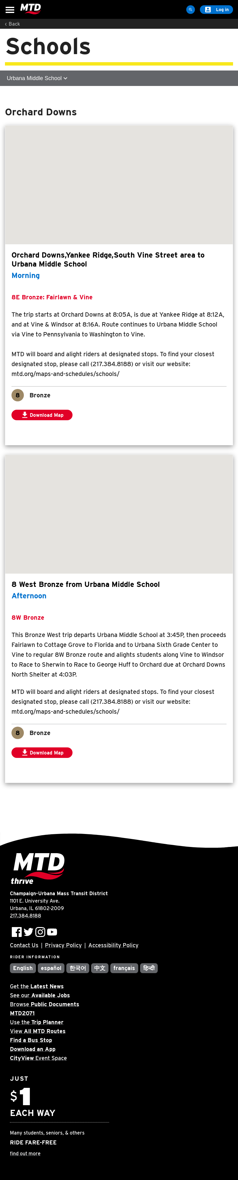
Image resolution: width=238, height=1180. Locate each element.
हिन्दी (149, 968)
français (124, 968)
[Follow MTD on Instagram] (40, 932)
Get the (37, 986)
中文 (99, 968)
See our (40, 995)
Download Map (46, 415)
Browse (44, 1004)
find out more (25, 1153)
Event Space (38, 1058)
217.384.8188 (25, 916)
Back (14, 24)
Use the (37, 1022)
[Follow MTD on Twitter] (28, 932)
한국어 (77, 968)
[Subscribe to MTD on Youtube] (52, 932)
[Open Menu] (10, 10)
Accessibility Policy (113, 945)
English (23, 968)
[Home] (30, 9)
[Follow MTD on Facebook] (17, 932)
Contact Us (24, 945)
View (38, 1031)
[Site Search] (190, 9)
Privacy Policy (63, 945)
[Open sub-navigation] (119, 78)
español (51, 968)
